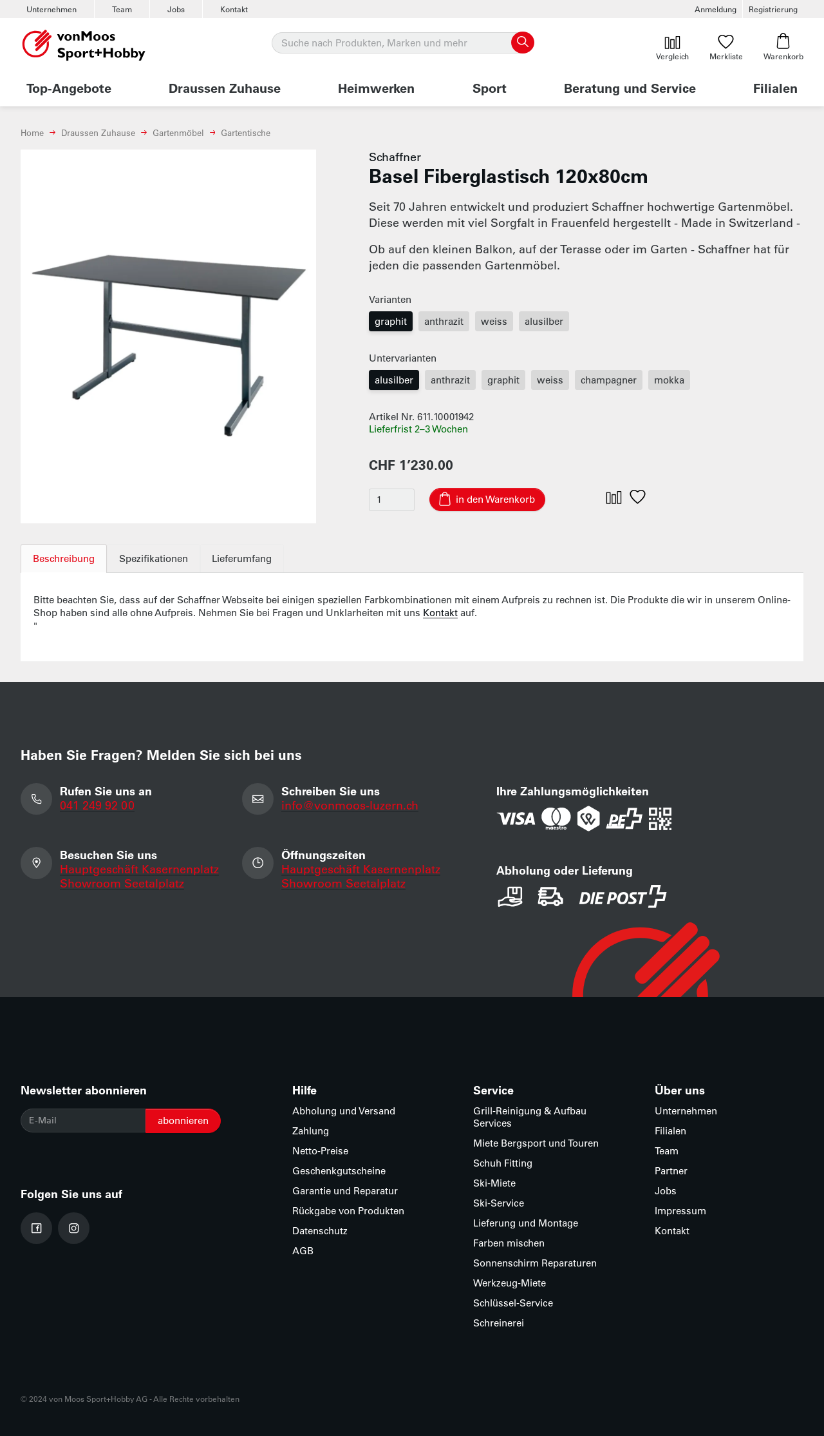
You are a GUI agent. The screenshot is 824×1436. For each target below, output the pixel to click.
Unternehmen (51, 9)
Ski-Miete (494, 1183)
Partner (671, 1171)
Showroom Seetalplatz (122, 884)
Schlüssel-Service (513, 1303)
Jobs (176, 9)
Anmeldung (715, 9)
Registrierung (773, 9)
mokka (669, 380)
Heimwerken (376, 87)
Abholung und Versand (343, 1111)
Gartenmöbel (178, 132)
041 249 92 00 (97, 805)
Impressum (680, 1211)
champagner (609, 380)
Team (122, 9)
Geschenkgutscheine (339, 1171)
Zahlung (310, 1131)
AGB (303, 1251)
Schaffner (395, 157)
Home (32, 132)
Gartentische (245, 132)
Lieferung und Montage (525, 1223)
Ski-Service (498, 1203)
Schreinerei (498, 1323)
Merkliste (726, 47)
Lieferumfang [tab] (242, 558)
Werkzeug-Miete (509, 1283)
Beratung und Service (630, 87)
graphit (391, 321)
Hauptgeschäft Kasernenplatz (139, 869)
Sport (490, 87)
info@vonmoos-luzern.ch (350, 805)
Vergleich (672, 47)
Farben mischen (509, 1243)
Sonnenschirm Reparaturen (535, 1263)
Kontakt (234, 9)
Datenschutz (320, 1231)
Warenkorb (783, 47)
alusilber (544, 321)
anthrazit (444, 321)
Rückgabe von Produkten (348, 1211)
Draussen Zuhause (225, 87)
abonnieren (183, 1120)
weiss (494, 321)
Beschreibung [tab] (64, 558)
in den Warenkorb (495, 499)
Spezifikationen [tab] (153, 558)
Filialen (775, 87)
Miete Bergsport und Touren (536, 1143)
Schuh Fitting (502, 1163)
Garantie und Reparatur (345, 1191)
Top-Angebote (68, 87)
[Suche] (402, 43)
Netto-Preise (320, 1151)
